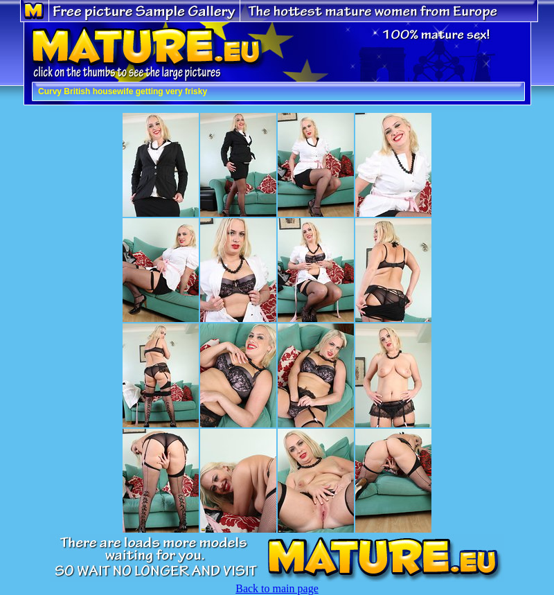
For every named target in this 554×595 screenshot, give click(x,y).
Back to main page (277, 588)
